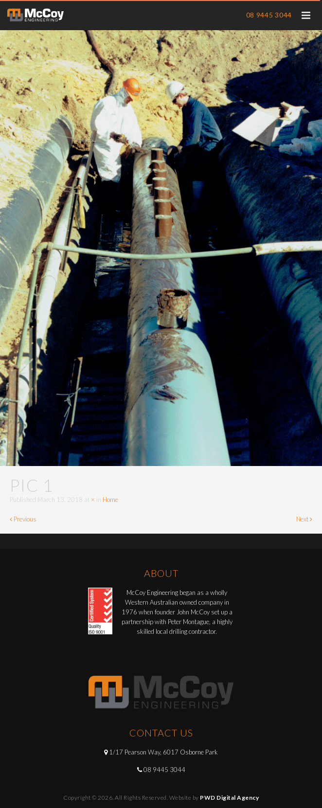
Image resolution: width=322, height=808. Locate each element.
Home (110, 499)
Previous (23, 519)
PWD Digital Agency (229, 797)
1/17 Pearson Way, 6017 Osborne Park (163, 752)
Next (304, 519)
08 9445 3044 (269, 15)
